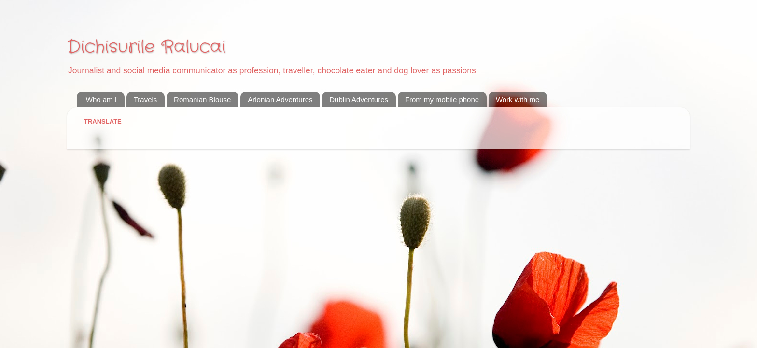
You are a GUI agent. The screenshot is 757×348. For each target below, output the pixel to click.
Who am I (101, 100)
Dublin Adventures (358, 100)
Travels (145, 100)
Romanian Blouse (202, 100)
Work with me (518, 100)
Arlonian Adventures (280, 100)
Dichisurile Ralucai (146, 47)
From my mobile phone (442, 100)
